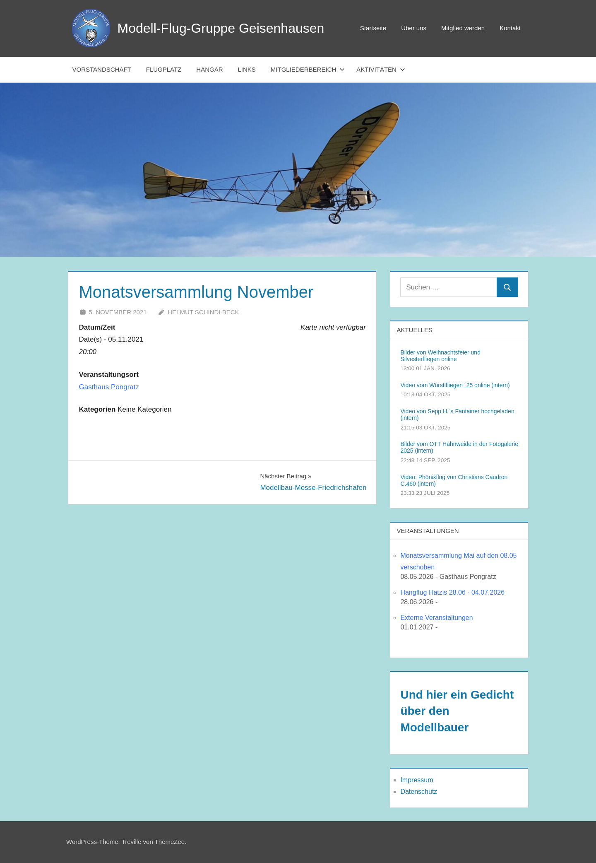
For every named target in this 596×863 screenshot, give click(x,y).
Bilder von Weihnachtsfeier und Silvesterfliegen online (440, 355)
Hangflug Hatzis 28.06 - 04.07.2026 (452, 592)
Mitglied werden (463, 27)
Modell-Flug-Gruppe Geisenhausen (221, 28)
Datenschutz (418, 791)
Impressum (416, 779)
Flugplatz (164, 69)
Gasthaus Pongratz (109, 387)
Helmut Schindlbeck (203, 312)
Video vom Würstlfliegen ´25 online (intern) (454, 385)
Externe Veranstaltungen (436, 617)
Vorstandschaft (101, 69)
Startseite (373, 27)
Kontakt (510, 27)
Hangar (209, 69)
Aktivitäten (380, 69)
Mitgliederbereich (308, 69)
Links (247, 69)
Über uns (413, 27)
